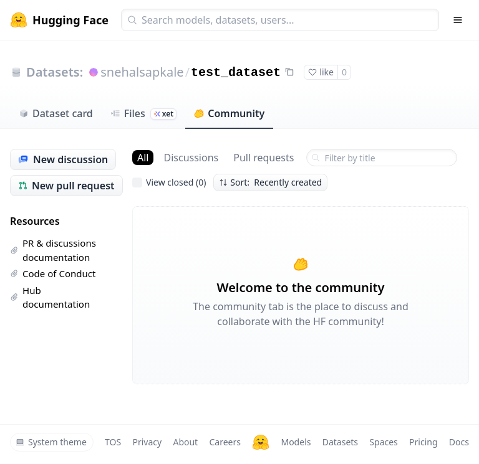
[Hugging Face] (260, 442)
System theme (51, 442)
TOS (113, 442)
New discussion (63, 159)
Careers (224, 442)
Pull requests (263, 157)
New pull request (66, 185)
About (185, 442)
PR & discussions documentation (53, 250)
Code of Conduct (52, 273)
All (142, 157)
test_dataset (236, 72)
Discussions (190, 157)
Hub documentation (50, 297)
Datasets (340, 442)
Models (296, 442)
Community (229, 113)
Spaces (383, 442)
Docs (459, 442)
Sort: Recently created (270, 182)
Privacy (147, 442)
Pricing (423, 442)
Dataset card (56, 113)
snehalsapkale (141, 72)
